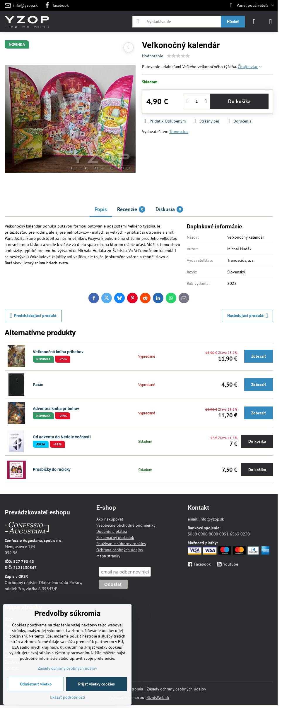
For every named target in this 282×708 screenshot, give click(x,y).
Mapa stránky (108, 556)
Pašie (38, 384)
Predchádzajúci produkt (33, 316)
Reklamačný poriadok (115, 537)
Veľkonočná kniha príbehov (58, 351)
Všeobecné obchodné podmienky (125, 525)
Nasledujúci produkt (247, 316)
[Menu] (271, 21)
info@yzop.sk (211, 519)
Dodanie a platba (111, 531)
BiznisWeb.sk (157, 697)
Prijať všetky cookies (96, 684)
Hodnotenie (152, 55)
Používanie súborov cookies (121, 543)
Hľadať (233, 21)
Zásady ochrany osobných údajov (176, 689)
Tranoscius (178, 131)
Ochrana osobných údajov (119, 549)
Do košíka (239, 101)
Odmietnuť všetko (36, 684)
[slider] (178, 56)
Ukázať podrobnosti (67, 697)
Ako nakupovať (109, 519)
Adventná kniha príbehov (56, 408)
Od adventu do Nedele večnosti (62, 437)
